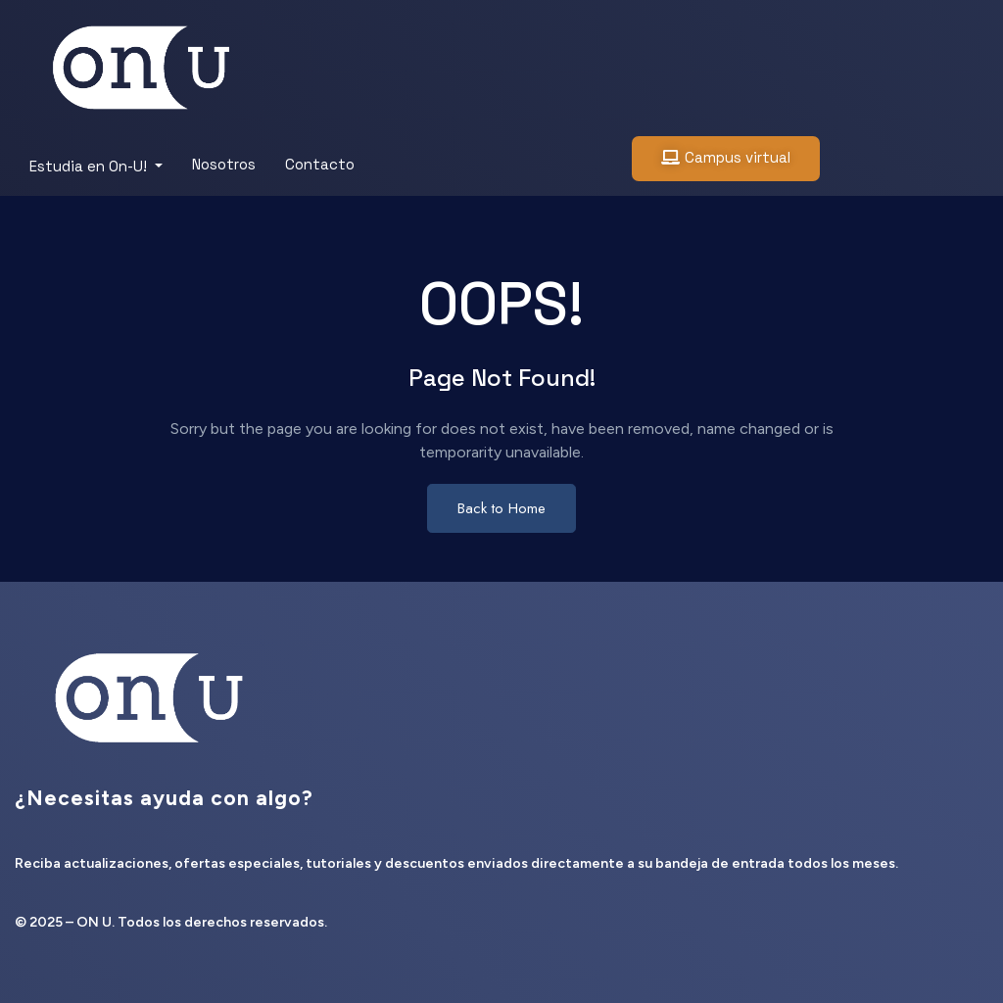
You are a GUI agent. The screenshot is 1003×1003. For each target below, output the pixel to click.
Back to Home (501, 508)
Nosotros (224, 164)
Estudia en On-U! (90, 166)
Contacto (320, 164)
